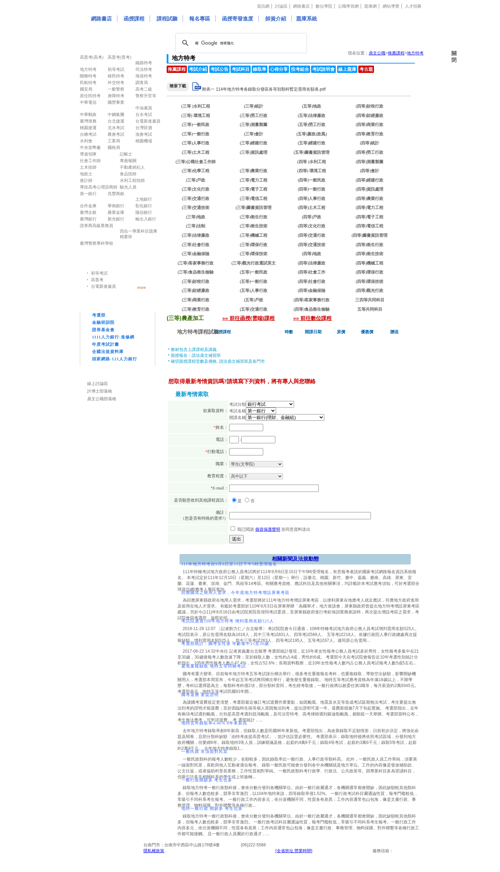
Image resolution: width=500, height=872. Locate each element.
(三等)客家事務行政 (196, 263)
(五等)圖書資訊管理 (312, 152)
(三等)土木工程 (196, 152)
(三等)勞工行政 (254, 115)
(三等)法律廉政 (196, 235)
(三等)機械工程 (254, 235)
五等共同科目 (369, 309)
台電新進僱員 (103, 286)
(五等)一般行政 (254, 281)
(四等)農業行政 (370, 198)
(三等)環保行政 (254, 244)
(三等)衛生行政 (254, 217)
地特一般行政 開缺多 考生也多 (212, 808)
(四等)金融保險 (312, 290)
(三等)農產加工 (254, 161)
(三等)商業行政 (196, 299)
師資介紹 (275, 19)
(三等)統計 (254, 106)
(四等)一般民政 (312, 180)
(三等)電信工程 (254, 198)
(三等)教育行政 (196, 309)
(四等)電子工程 (370, 217)
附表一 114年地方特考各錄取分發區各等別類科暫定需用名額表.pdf (263, 89)
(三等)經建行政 (254, 143)
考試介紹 (198, 69)
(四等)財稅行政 (370, 106)
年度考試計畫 (105, 344)
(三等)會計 (254, 134)
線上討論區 (97, 383)
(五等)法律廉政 (312, 115)
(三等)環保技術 (254, 253)
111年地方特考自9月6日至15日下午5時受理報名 (229, 564)
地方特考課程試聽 (198, 332)
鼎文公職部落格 (101, 398)
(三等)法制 (196, 226)
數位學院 (324, 6)
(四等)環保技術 (370, 281)
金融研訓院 (103, 322)
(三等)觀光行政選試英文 (254, 263)
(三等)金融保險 (196, 253)
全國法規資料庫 (108, 351)
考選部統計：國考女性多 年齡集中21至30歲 (225, 643)
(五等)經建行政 (312, 143)
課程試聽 (167, 19)
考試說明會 (323, 69)
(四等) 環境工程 (311, 170)
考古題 (366, 69)
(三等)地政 (196, 217)
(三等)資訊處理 (254, 152)
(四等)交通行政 (312, 235)
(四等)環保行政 (370, 272)
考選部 (99, 315)
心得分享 (279, 69)
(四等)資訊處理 (370, 189)
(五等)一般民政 (254, 272)
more (141, 287)
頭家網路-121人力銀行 (114, 359)
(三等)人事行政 (196, 143)
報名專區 (199, 19)
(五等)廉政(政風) (312, 134)
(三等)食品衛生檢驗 (196, 272)
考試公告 (219, 69)
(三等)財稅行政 (196, 281)
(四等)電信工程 (370, 226)
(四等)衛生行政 (370, 244)
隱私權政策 (153, 850)
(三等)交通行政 (196, 198)
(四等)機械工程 (370, 263)
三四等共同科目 (369, 299)
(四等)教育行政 (370, 134)
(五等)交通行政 (254, 309)
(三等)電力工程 (254, 180)
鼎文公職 (377, 53)
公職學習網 (348, 6)
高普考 (97, 279)
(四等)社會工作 (312, 272)
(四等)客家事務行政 (312, 299)
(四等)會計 (370, 170)
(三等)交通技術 (196, 207)
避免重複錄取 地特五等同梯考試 (213, 666)
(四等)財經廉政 (370, 115)
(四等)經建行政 (370, 180)
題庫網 (370, 6)
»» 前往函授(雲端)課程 (248, 318)
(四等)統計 (370, 143)
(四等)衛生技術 (370, 253)
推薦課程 (396, 53)
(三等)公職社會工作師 (196, 161)
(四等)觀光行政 (370, 290)
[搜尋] (240, 43)
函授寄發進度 (237, 19)
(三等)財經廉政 (196, 290)
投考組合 (300, 69)
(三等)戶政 (196, 180)
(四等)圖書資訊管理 (370, 235)
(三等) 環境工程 (195, 115)
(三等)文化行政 (196, 189)
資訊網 (263, 6)
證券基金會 (103, 329)
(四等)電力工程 (370, 207)
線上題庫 (347, 69)
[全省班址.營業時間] (293, 850)
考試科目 (241, 69)
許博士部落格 (99, 391)
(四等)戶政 (312, 217)
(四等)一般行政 (312, 189)
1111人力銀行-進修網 (113, 337)
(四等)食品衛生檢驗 (312, 309)
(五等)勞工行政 (312, 124)
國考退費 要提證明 (200, 694)
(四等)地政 (312, 253)
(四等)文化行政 (312, 226)
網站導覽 (391, 6)
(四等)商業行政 (370, 124)
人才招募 (413, 6)
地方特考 (415, 53)
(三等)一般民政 (196, 124)
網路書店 (301, 6)
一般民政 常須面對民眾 (204, 751)
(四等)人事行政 (312, 198)
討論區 (281, 6)
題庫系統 (306, 19)
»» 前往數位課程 (312, 318)
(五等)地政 (312, 106)
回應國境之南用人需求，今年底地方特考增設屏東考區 (235, 592)
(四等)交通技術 (312, 244)
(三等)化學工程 (196, 170)
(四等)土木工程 (312, 207)
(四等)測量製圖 (370, 161)
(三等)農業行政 (254, 170)
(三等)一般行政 (196, 134)
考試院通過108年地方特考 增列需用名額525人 (227, 621)
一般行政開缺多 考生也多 (206, 780)
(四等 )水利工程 (311, 161)
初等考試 (99, 273)
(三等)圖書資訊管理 (254, 207)
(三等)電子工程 (254, 189)
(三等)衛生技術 (254, 226)
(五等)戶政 (254, 299)
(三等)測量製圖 (254, 124)
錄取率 (259, 69)
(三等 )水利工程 (195, 106)
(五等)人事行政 (254, 290)
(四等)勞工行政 (370, 152)
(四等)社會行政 (312, 281)
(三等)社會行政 (196, 244)
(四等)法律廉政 (312, 263)
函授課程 (134, 19)
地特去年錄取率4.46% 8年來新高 (214, 723)
